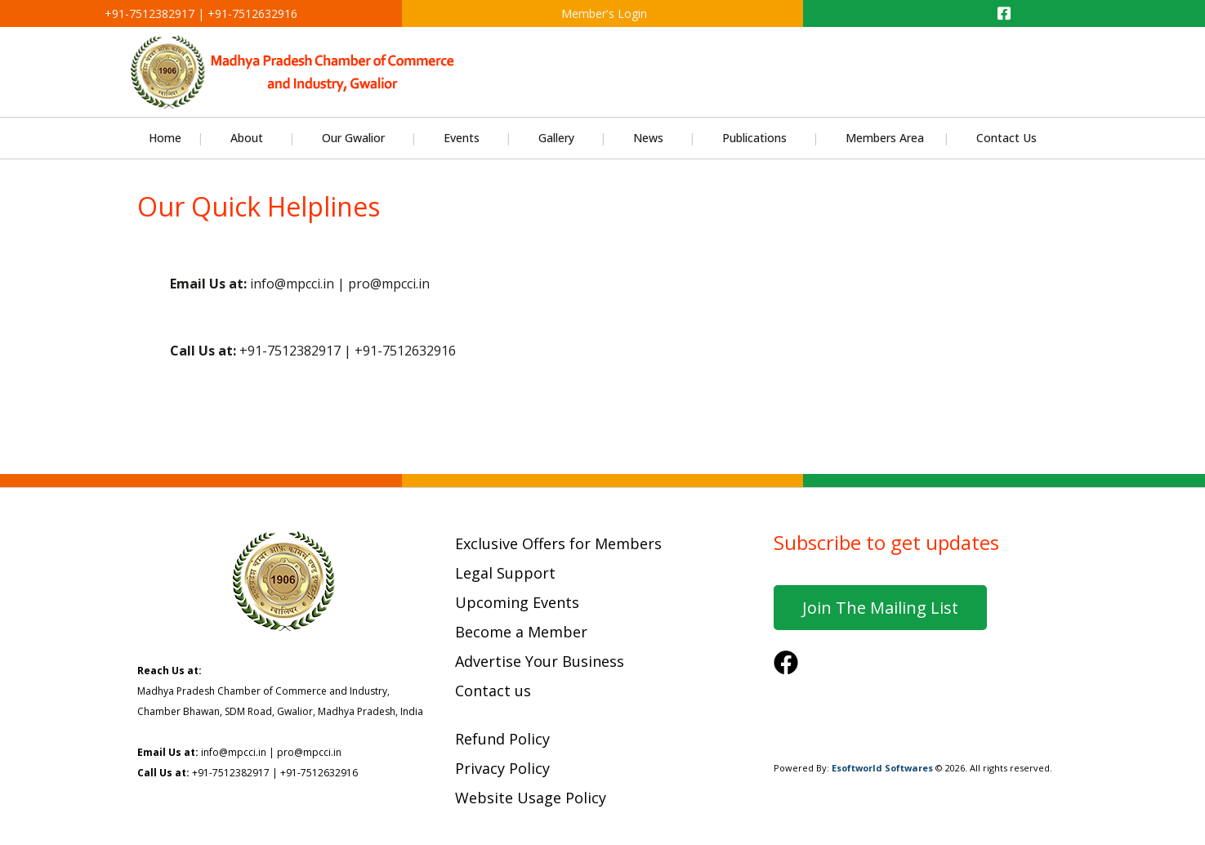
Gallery (556, 137)
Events (462, 137)
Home (165, 137)
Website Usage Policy (530, 797)
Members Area (885, 137)
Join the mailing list (880, 608)
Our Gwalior (353, 137)
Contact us (493, 690)
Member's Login (602, 13)
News (648, 137)
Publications (754, 137)
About (246, 137)
